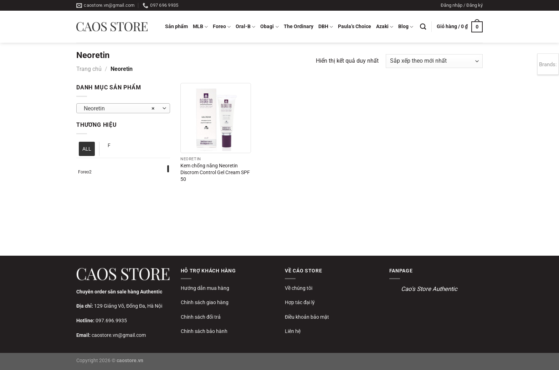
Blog (405, 27)
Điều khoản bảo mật (307, 317)
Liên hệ (293, 331)
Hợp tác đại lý (300, 302)
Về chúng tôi (298, 288)
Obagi (269, 27)
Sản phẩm (176, 27)
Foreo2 (85, 172)
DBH (325, 27)
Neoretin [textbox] (119, 109)
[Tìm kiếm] (423, 27)
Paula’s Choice (354, 27)
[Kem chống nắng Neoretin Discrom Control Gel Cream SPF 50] (215, 118)
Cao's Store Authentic (429, 288)
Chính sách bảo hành (204, 331)
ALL (86, 149)
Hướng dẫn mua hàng (205, 288)
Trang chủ (89, 69)
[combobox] (123, 108)
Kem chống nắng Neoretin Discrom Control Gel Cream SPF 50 (215, 172)
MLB (200, 27)
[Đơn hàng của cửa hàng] (434, 61)
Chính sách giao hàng (205, 302)
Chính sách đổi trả (201, 317)
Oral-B (245, 27)
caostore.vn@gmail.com (119, 335)
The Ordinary (298, 27)
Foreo (222, 27)
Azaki (384, 27)
